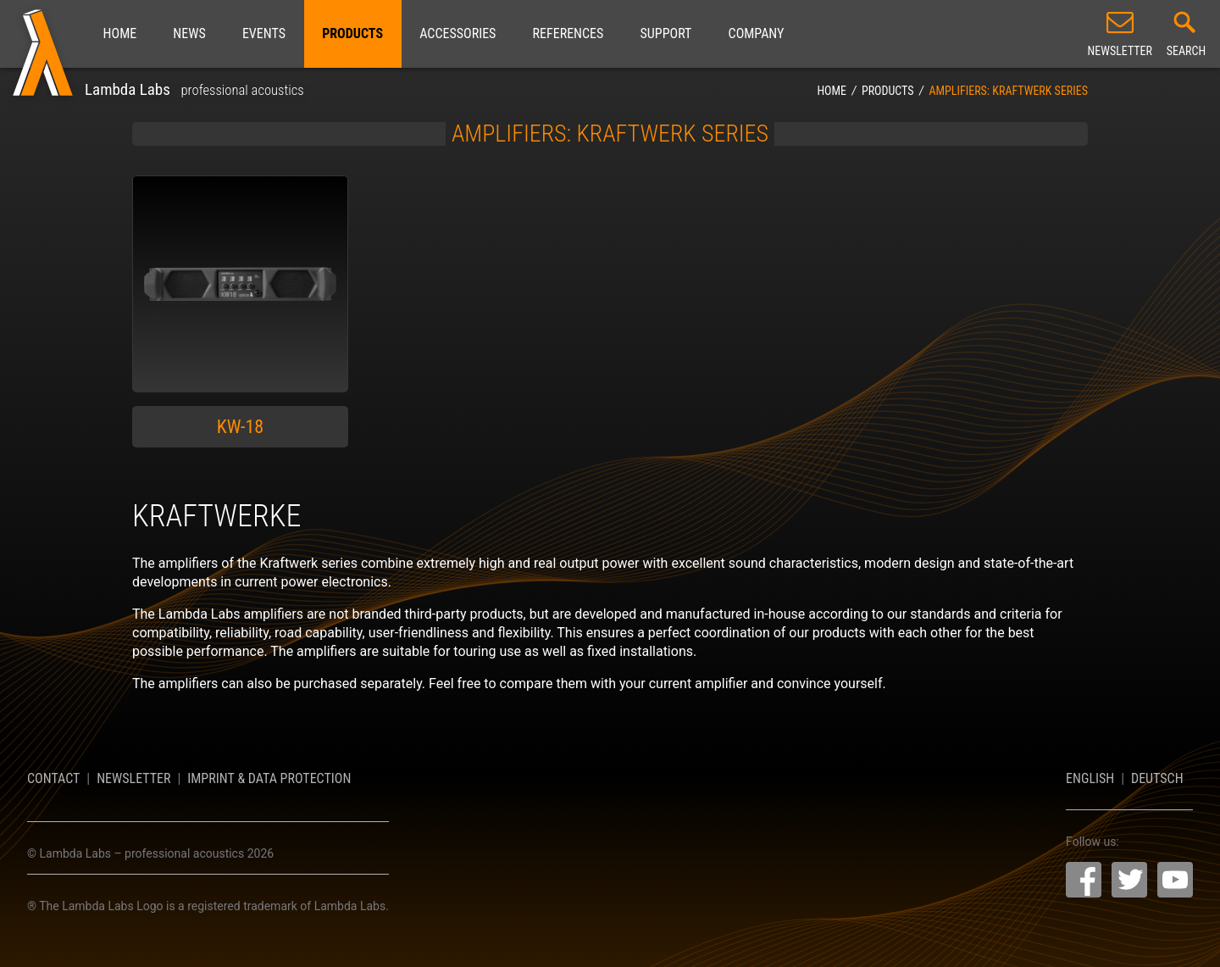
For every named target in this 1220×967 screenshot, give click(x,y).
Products (352, 33)
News (189, 33)
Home (120, 33)
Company (757, 33)
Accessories (457, 33)
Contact (53, 778)
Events (264, 33)
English (1090, 778)
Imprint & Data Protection (269, 778)
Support (666, 33)
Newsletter (133, 778)
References (568, 33)
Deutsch (1157, 778)
